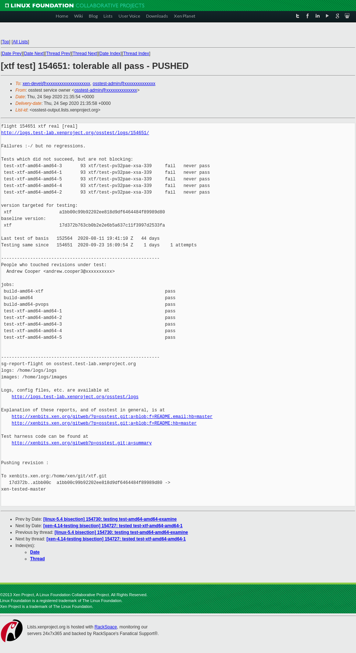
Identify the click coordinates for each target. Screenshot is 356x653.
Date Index (110, 53)
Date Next (33, 53)
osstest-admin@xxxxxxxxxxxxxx (123, 83)
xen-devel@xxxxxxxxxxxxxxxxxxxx (56, 83)
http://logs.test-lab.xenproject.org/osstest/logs (75, 397)
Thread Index (136, 53)
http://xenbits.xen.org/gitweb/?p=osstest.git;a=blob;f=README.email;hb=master (112, 417)
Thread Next (85, 53)
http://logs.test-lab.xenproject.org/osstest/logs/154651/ (75, 133)
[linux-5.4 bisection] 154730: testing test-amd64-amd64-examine (110, 519)
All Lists (20, 41)
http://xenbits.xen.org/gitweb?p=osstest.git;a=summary (82, 443)
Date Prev (11, 53)
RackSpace (105, 627)
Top (5, 41)
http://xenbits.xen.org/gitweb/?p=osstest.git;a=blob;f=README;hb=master (104, 423)
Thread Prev (58, 53)
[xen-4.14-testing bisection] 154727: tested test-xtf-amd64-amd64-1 (112, 525)
